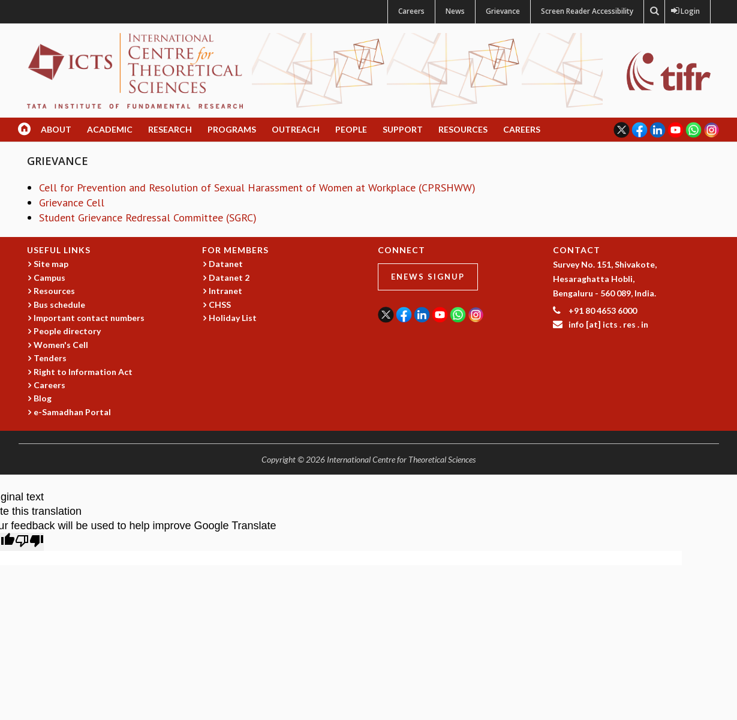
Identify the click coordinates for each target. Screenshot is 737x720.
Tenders (50, 358)
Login (687, 11)
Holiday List (233, 318)
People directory (67, 331)
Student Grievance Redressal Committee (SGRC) (148, 217)
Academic (110, 129)
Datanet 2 (229, 277)
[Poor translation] (29, 542)
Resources (463, 129)
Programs (231, 129)
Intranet (225, 291)
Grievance (503, 11)
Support (403, 129)
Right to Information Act (83, 372)
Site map (51, 264)
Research (170, 129)
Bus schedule (59, 304)
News (455, 11)
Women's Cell (61, 345)
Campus (49, 277)
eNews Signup (428, 276)
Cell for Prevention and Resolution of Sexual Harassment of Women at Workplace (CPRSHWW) (257, 187)
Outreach (296, 129)
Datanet (226, 264)
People (351, 129)
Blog (43, 398)
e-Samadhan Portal (72, 412)
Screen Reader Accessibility (587, 11)
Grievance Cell (71, 202)
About (56, 129)
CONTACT (576, 250)
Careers (411, 11)
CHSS (220, 304)
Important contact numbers (89, 318)
